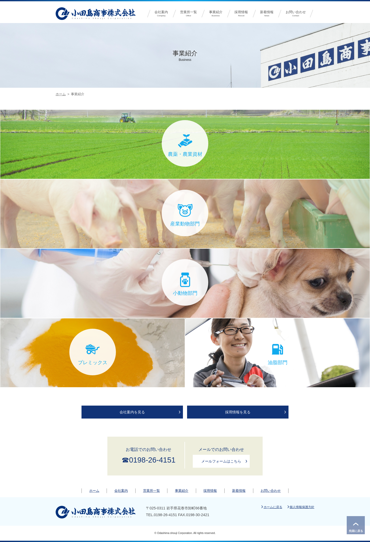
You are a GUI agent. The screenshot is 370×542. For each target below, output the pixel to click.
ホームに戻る (273, 507)
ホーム (61, 94)
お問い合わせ (295, 13)
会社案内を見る (132, 412)
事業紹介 (215, 13)
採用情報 (241, 13)
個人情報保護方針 (302, 507)
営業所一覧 (188, 13)
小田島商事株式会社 (96, 13)
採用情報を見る (237, 412)
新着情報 (267, 13)
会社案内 (161, 13)
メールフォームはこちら (221, 461)
